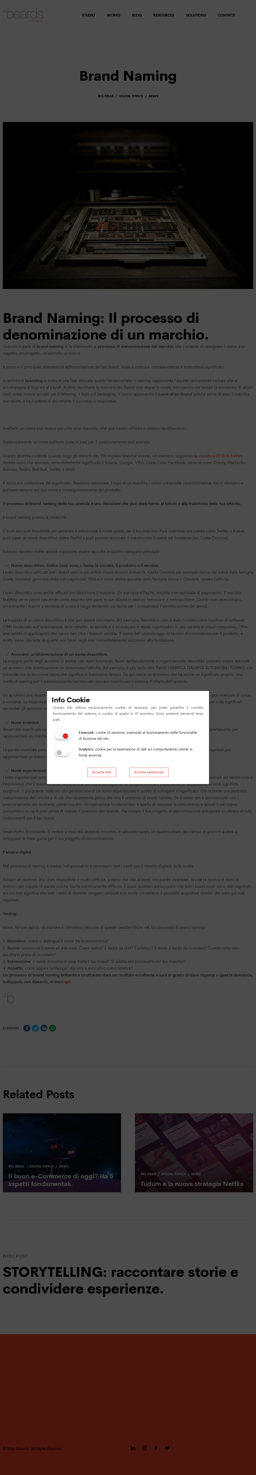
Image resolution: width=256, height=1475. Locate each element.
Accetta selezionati (149, 772)
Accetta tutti (101, 772)
